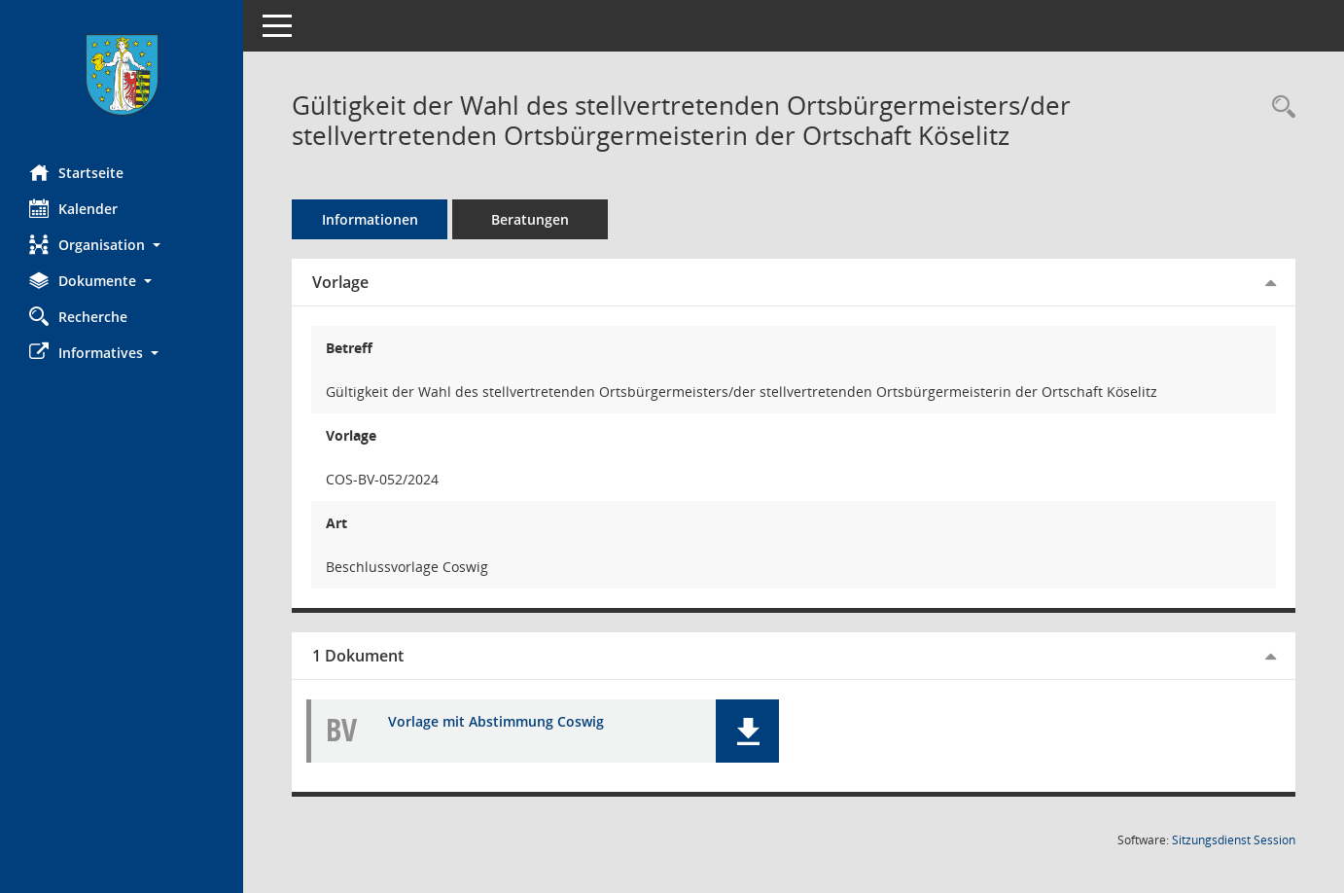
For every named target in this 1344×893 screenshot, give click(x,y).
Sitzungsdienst (1233, 840)
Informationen (370, 219)
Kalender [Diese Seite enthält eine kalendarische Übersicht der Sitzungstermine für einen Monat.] (73, 208)
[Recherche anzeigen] (1278, 107)
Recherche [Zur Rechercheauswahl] (78, 316)
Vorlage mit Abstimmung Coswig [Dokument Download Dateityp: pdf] (496, 722)
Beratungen (530, 219)
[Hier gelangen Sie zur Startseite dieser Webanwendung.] (121, 75)
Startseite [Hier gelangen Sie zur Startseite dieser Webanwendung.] (76, 172)
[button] (121, 245)
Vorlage (340, 282)
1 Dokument (358, 655)
